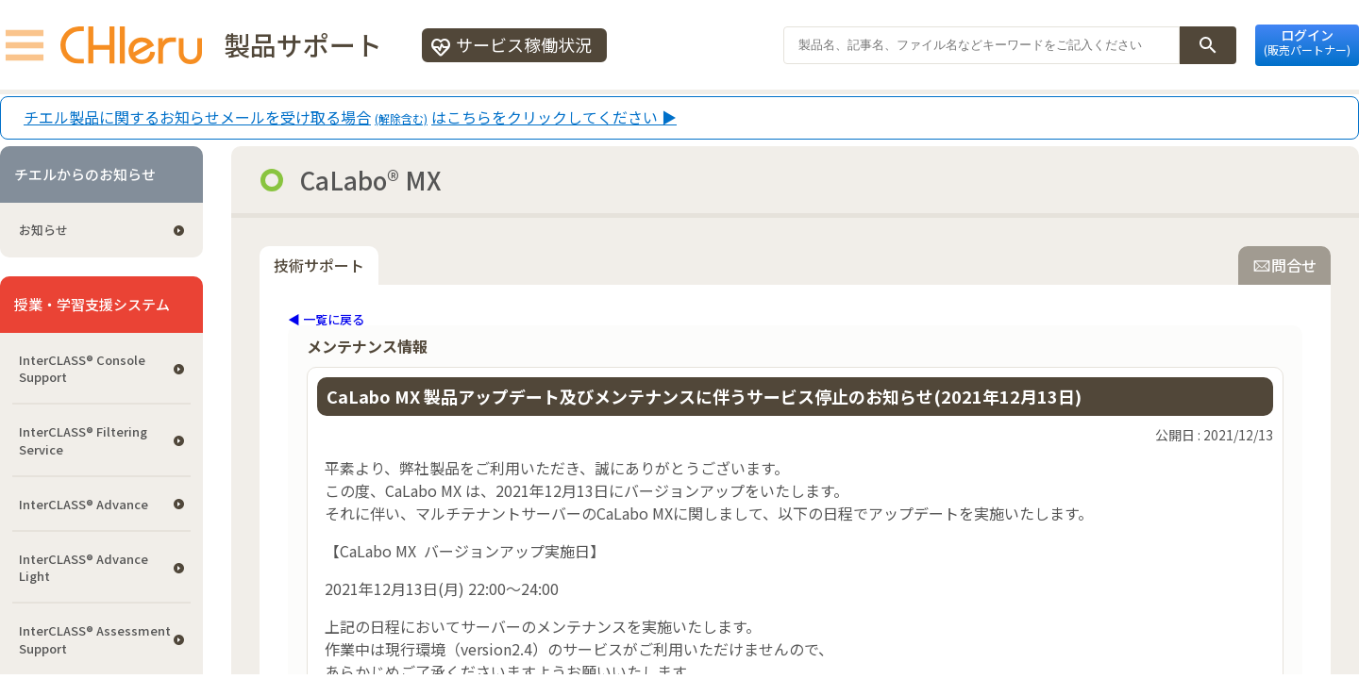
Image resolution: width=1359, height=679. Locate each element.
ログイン (1307, 41)
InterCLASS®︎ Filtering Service (83, 439)
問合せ (1284, 265)
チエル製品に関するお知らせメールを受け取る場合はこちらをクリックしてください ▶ (350, 117)
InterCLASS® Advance (83, 504)
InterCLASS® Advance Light (83, 567)
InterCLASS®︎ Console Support (82, 368)
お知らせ (43, 230)
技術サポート (319, 265)
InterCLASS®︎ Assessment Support (95, 638)
